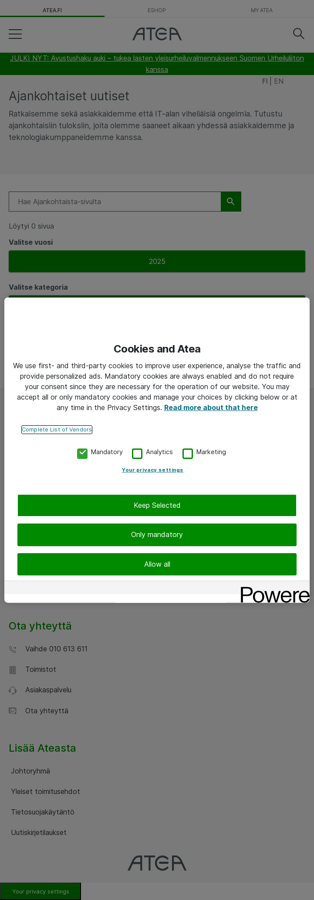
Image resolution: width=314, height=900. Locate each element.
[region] (157, 450)
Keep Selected (157, 504)
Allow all (157, 562)
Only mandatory (157, 533)
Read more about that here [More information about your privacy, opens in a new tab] (211, 406)
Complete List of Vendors (57, 428)
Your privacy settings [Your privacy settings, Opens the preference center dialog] (152, 469)
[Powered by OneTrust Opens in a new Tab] (272, 589)
